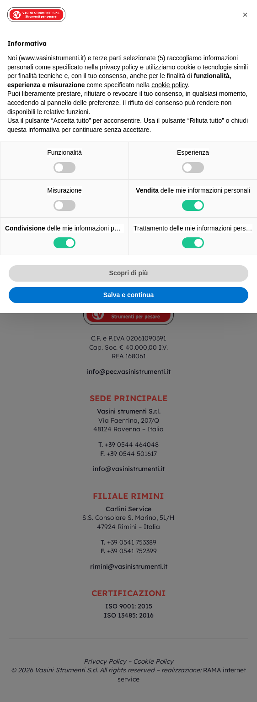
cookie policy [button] (169, 85)
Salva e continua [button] (128, 295)
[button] (245, 14)
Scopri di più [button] (128, 273)
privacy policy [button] (119, 67)
